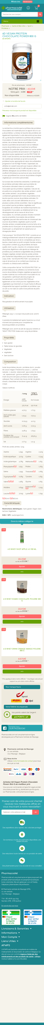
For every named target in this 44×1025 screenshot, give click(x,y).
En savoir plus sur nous (9, 906)
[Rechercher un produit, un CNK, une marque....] (40, 14)
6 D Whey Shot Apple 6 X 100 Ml (22, 549)
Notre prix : (17, 89)
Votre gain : (15, 92)
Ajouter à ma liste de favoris (15, 101)
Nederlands (27, 1)
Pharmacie (5, 26)
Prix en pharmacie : (18, 85)
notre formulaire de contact (23, 761)
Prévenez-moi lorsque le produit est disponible (19, 110)
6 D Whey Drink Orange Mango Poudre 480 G (22, 650)
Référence (30, 95)
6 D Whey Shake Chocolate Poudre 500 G (22, 600)
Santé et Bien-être (18, 26)
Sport (30, 26)
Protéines (4, 28)
